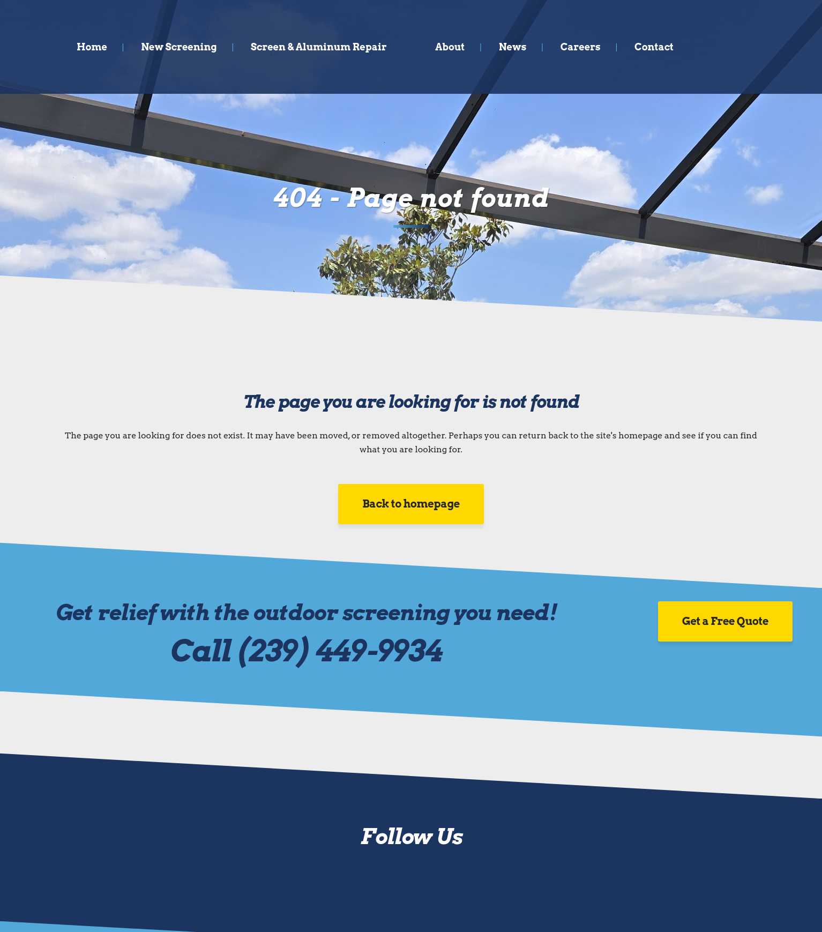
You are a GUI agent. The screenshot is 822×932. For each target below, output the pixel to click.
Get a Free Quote (725, 621)
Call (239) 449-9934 (306, 651)
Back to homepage (411, 503)
